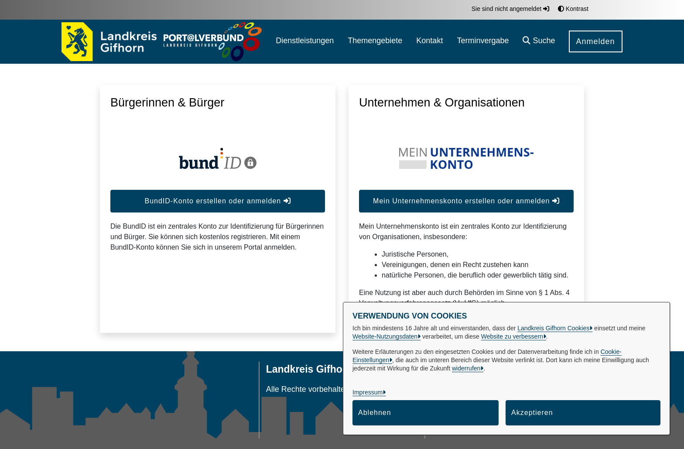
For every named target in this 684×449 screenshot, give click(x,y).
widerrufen (466, 368)
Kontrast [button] (573, 8)
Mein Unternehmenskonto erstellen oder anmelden (466, 201)
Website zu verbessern (512, 336)
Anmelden (595, 41)
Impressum (367, 392)
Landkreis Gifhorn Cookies (553, 328)
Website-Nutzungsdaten (384, 336)
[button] (539, 42)
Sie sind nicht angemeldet (510, 8)
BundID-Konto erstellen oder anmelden (217, 201)
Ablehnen (374, 412)
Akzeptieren (532, 412)
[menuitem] (305, 42)
